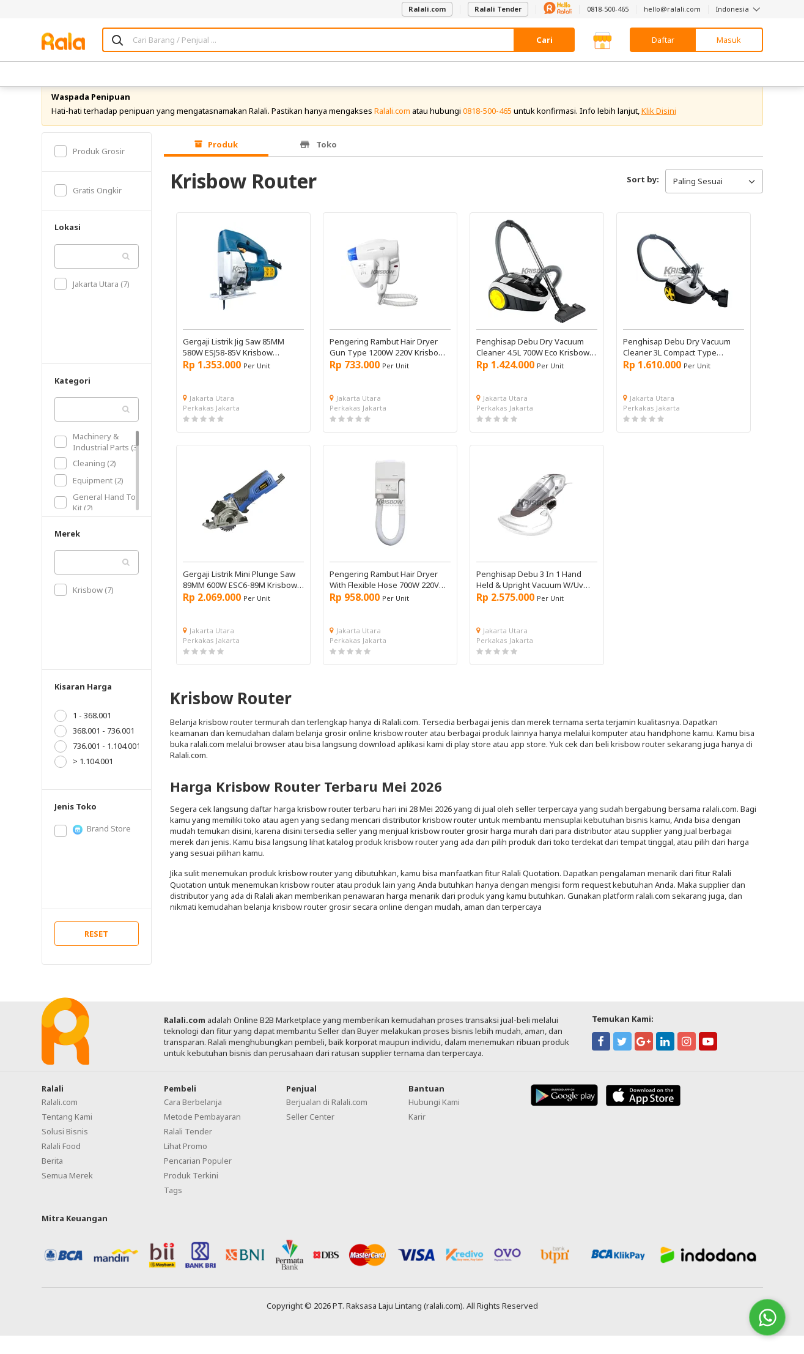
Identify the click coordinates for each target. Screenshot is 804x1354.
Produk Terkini (191, 1193)
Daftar (663, 39)
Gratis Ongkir (88, 208)
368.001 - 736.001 (94, 749)
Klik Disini (658, 128)
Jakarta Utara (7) (92, 302)
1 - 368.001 (82, 733)
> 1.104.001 (83, 779)
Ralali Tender (498, 8)
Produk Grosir (89, 169)
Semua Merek (67, 1193)
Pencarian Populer (198, 1178)
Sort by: (643, 197)
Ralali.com (427, 8)
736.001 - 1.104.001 (97, 764)
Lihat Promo (185, 1163)
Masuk (729, 39)
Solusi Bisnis (65, 1149)
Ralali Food (61, 1163)
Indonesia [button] (739, 8)
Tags (173, 1207)
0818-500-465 (608, 8)
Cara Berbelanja (193, 1119)
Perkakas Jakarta (211, 425)
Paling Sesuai (714, 198)
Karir (417, 1134)
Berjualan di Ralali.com (326, 1119)
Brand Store (92, 847)
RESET (96, 951)
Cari (544, 39)
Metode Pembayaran (202, 1134)
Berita (52, 1178)
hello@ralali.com (672, 8)
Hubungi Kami (434, 1119)
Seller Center (310, 1134)
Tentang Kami (67, 1134)
